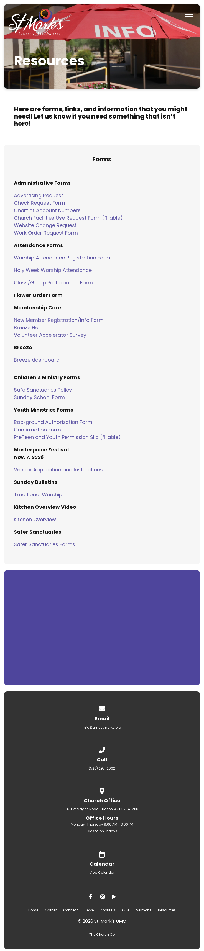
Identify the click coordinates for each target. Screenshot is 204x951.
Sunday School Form (39, 397)
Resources (167, 910)
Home (33, 910)
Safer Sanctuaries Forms (44, 544)
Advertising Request (38, 195)
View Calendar (102, 872)
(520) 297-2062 (102, 768)
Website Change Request (45, 225)
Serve (89, 910)
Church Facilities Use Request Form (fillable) (68, 217)
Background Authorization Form (53, 422)
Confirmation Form (37, 429)
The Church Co (102, 934)
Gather (51, 910)
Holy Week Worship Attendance (53, 270)
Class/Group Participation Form (53, 282)
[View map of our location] (102, 790)
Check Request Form (39, 202)
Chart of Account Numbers (47, 210)
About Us (107, 910)
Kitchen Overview (35, 519)
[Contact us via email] (102, 708)
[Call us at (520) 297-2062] (102, 749)
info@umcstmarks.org (102, 727)
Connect (70, 910)
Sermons (143, 910)
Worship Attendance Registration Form (62, 257)
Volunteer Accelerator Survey (50, 334)
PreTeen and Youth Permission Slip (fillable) (67, 437)
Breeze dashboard (37, 359)
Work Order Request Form (46, 232)
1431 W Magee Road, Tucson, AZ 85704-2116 (101, 809)
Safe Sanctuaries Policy (43, 389)
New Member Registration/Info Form (59, 320)
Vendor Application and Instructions (58, 469)
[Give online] (102, 853)
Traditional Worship (38, 494)
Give (125, 910)
